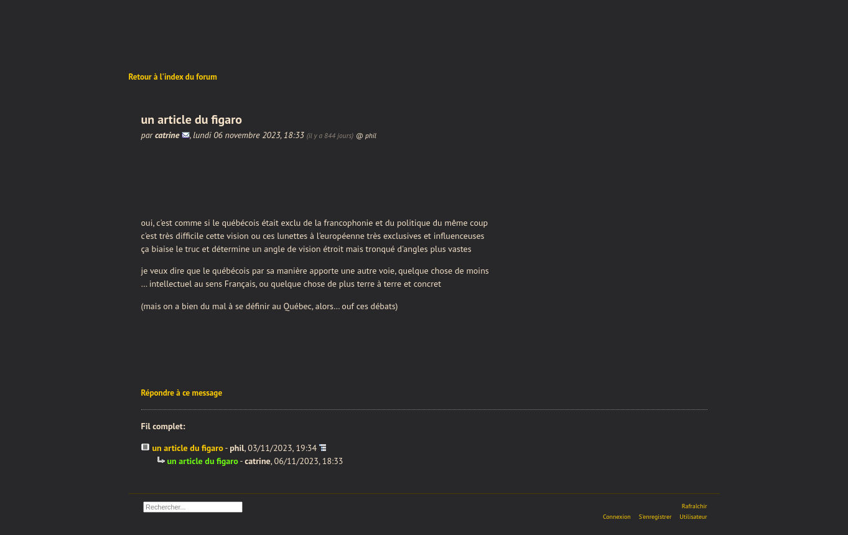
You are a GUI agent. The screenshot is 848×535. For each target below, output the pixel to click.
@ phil (366, 135)
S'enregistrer (655, 517)
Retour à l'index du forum (173, 77)
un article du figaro (187, 448)
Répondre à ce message (182, 393)
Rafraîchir (694, 506)
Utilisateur (693, 517)
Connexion (617, 517)
